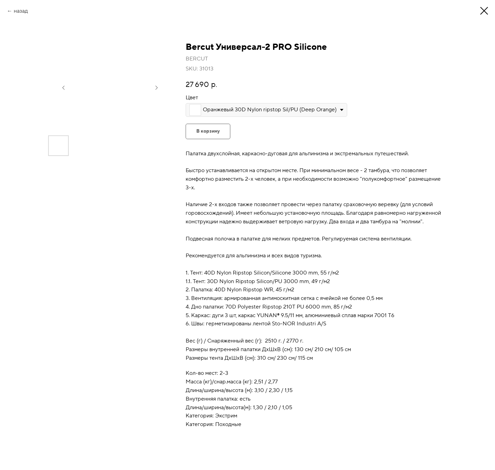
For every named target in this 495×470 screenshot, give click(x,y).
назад (21, 11)
